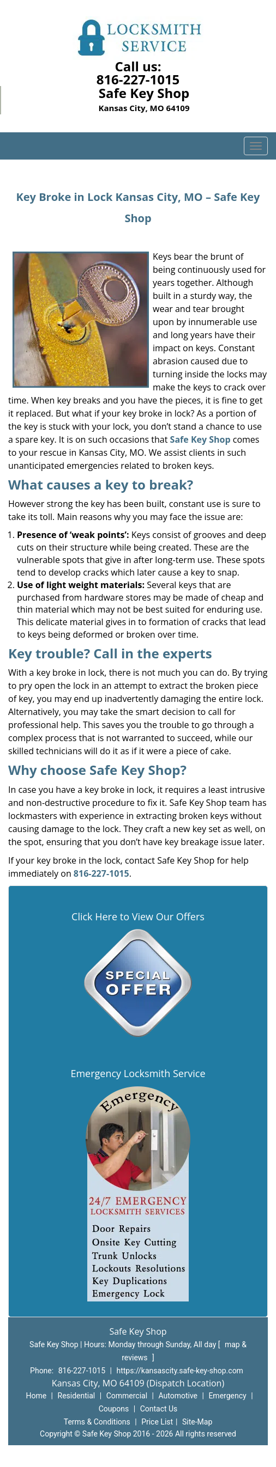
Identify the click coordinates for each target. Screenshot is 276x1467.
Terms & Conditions (97, 1421)
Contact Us (159, 1408)
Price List (157, 1421)
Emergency (227, 1395)
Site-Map (197, 1421)
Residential (76, 1395)
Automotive (177, 1395)
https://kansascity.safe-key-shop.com (179, 1370)
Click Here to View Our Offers (138, 916)
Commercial (126, 1395)
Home (36, 1395)
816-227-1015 (138, 79)
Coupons (114, 1408)
